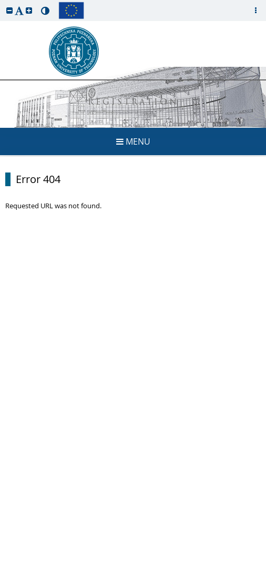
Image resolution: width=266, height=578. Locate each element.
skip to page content (2, 2)
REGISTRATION (133, 103)
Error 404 (38, 179)
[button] (9, 10)
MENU (133, 141)
